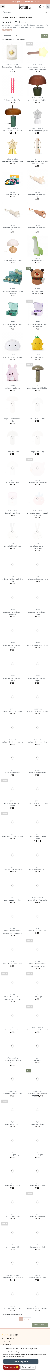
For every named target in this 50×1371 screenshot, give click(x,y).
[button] (7, 30)
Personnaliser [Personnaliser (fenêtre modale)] (28, 1367)
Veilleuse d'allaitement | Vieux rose (12, 579)
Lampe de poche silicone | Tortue (12, 645)
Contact (6, 1341)
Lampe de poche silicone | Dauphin (37, 678)
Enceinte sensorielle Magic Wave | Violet (37, 324)
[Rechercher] (22, 12)
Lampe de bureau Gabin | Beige (13, 418)
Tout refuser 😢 (11, 1367)
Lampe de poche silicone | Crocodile (12, 612)
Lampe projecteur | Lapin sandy (12, 803)
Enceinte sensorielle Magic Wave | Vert (12, 324)
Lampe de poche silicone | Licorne (37, 612)
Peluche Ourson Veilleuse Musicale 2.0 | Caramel (12, 997)
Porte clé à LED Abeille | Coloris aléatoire (12, 291)
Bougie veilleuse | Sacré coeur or (12, 67)
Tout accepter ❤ (20, 1361)
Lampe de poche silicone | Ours (12, 227)
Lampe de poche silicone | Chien (37, 227)
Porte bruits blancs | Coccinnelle (37, 546)
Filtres (45, 36)
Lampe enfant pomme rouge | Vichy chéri (37, 513)
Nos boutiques (9, 1338)
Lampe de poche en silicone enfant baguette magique (37, 67)
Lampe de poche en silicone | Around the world (37, 161)
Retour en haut (40, 1325)
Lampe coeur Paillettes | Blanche (12, 1060)
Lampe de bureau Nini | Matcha (37, 836)
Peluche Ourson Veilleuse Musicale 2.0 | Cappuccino (12, 931)
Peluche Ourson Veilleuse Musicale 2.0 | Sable (37, 964)
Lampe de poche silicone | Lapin (37, 194)
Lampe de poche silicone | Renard (12, 678)
